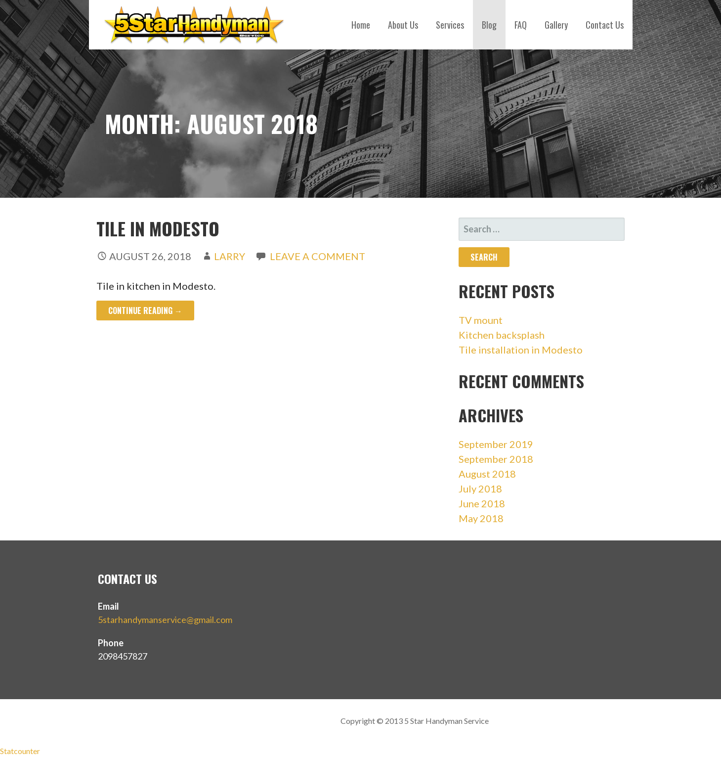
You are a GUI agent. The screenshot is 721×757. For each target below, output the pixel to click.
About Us (403, 24)
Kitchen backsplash (502, 335)
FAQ (520, 24)
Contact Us (605, 24)
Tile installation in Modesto (521, 350)
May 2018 (481, 518)
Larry (229, 256)
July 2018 (480, 488)
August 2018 (487, 474)
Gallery (556, 24)
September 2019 (496, 444)
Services (450, 24)
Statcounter (20, 751)
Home (360, 24)
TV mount (481, 320)
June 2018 (482, 503)
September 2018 (496, 459)
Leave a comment (317, 256)
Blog (489, 24)
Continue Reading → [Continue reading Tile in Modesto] (145, 310)
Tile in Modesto (157, 228)
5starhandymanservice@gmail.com (165, 619)
